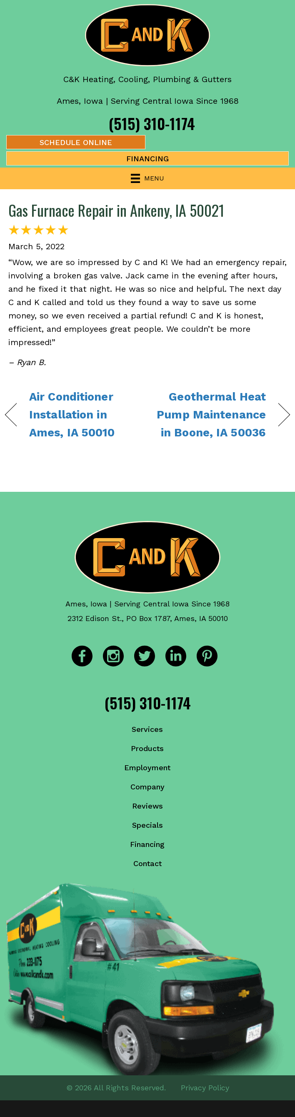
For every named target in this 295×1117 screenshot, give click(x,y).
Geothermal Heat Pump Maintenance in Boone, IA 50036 (211, 414)
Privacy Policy (205, 1087)
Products (147, 748)
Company (147, 786)
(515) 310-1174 (152, 123)
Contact (147, 863)
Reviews (147, 805)
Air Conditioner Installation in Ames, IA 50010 (72, 414)
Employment (147, 767)
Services (147, 729)
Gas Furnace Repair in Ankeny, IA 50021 (116, 210)
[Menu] (147, 178)
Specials (147, 825)
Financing (147, 844)
